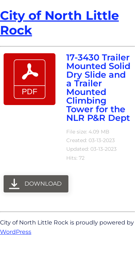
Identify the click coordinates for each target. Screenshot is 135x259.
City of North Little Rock (59, 23)
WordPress (15, 231)
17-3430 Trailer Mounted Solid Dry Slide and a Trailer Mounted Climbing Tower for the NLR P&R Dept (98, 87)
